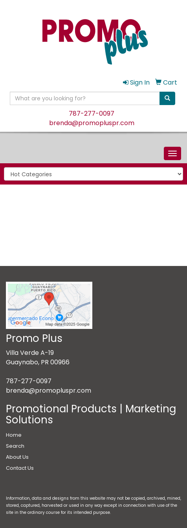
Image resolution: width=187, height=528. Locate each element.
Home (14, 435)
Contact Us (20, 468)
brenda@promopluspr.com (91, 122)
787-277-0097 (91, 113)
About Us (17, 457)
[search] (167, 98)
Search (15, 446)
